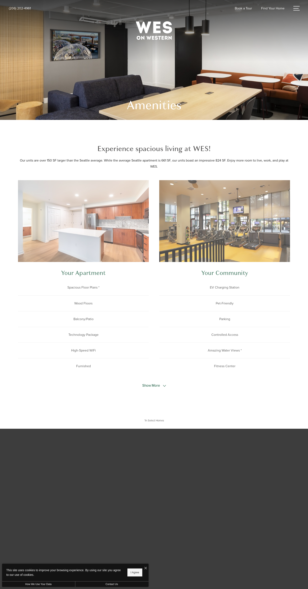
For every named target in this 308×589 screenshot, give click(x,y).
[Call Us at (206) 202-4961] (19, 8)
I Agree (135, 572)
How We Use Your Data (38, 584)
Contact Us (111, 584)
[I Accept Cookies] (145, 568)
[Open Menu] (296, 8)
